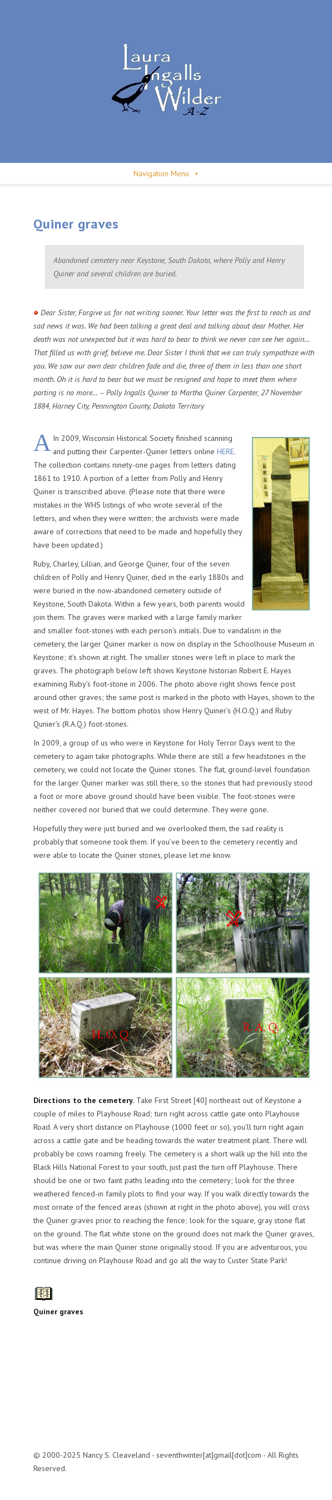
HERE (225, 451)
